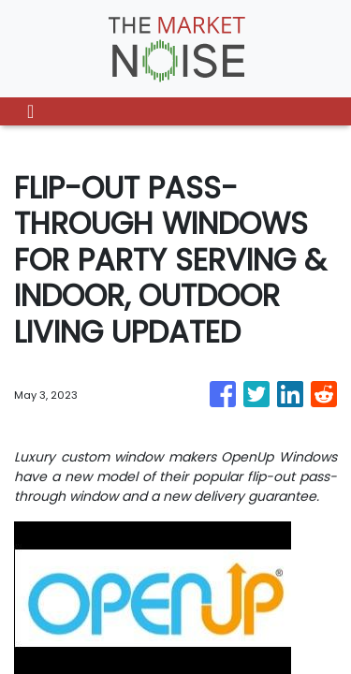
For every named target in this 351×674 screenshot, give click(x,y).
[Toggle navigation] (30, 111)
